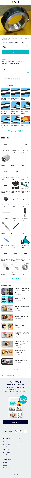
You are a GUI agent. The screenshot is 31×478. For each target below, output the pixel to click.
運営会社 (5, 462)
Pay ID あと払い (6, 444)
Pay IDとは (5, 441)
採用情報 (5, 465)
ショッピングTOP (10, 375)
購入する (15, 52)
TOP (3, 375)
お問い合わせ (19, 441)
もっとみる (15, 278)
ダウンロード (16, 422)
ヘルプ (18, 444)
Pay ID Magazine (6, 452)
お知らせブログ (6, 449)
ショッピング (6, 454)
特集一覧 (15, 369)
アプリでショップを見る (15, 131)
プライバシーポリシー (8, 467)
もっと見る (26, 73)
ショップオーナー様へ (8, 447)
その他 (17, 375)
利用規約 (19, 447)
